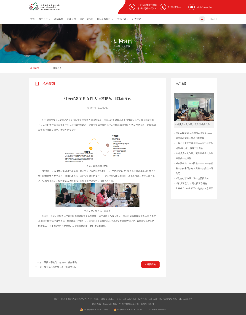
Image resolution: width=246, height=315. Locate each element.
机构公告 (71, 19)
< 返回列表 (150, 264)
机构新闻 (58, 19)
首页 (32, 19)
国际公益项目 (103, 19)
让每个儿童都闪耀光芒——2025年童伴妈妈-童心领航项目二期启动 (194, 146)
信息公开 (43, 19)
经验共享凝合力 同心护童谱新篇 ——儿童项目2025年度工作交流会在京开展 (194, 186)
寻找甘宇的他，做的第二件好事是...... (62, 262)
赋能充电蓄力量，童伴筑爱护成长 (192, 178)
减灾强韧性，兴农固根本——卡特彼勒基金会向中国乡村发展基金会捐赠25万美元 (194, 168)
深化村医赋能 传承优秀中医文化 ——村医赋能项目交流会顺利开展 (194, 136)
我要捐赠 (136, 19)
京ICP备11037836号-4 (157, 309)
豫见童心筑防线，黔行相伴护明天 (60, 267)
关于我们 (121, 19)
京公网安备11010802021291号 (94, 309)
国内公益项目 (86, 19)
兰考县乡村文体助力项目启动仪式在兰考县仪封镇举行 (194, 156)
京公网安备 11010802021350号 (127, 309)
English (213, 19)
